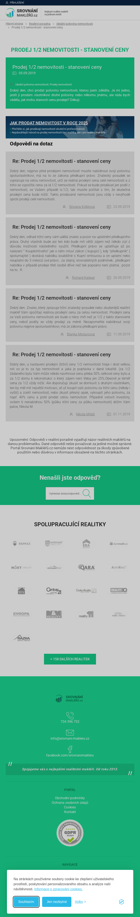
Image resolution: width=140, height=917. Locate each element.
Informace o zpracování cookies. (58, 889)
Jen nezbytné (57, 902)
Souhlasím (26, 902)
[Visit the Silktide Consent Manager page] (121, 902)
